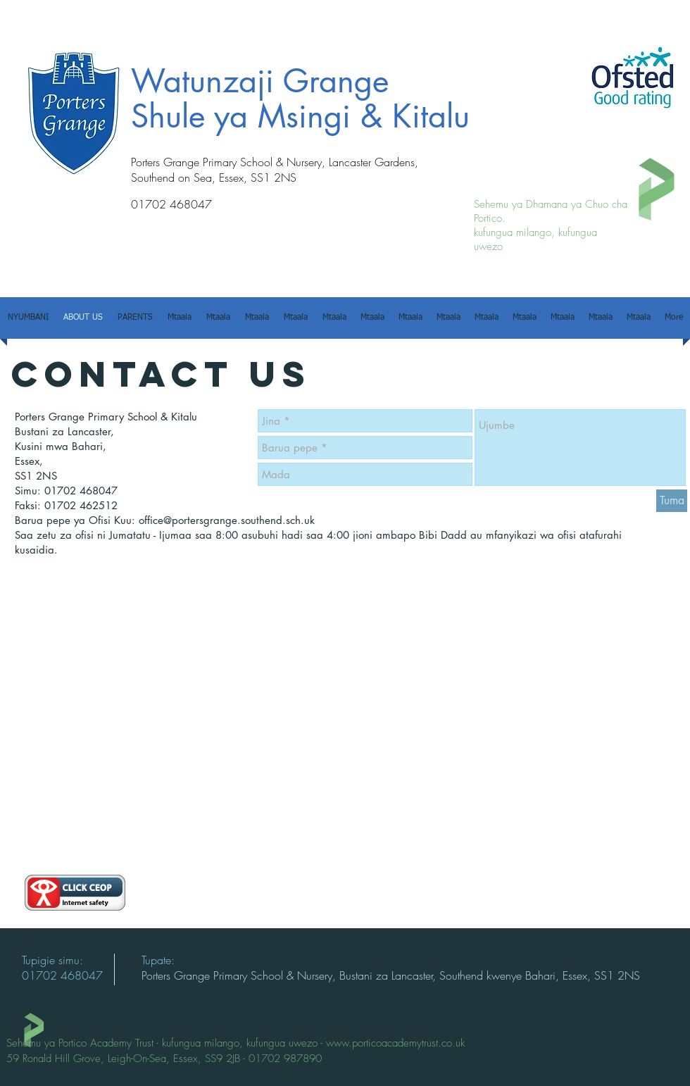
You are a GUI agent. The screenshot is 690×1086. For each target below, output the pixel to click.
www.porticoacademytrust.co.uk (395, 1043)
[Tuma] (671, 500)
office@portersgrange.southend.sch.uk (227, 520)
